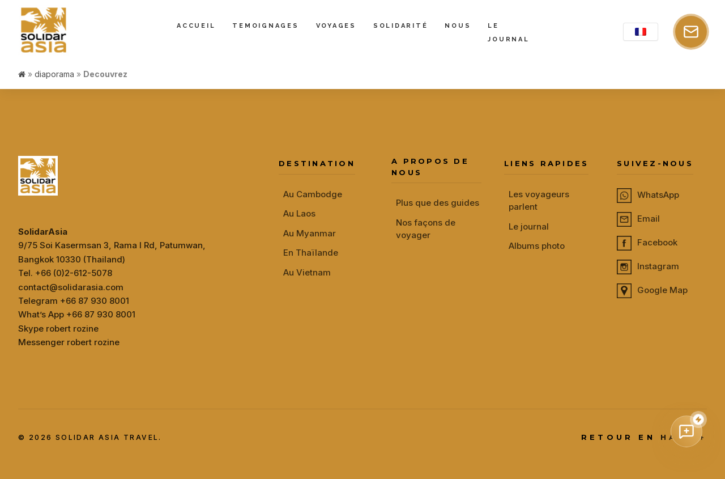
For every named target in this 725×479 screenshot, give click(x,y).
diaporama (54, 74)
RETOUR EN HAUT (644, 437)
